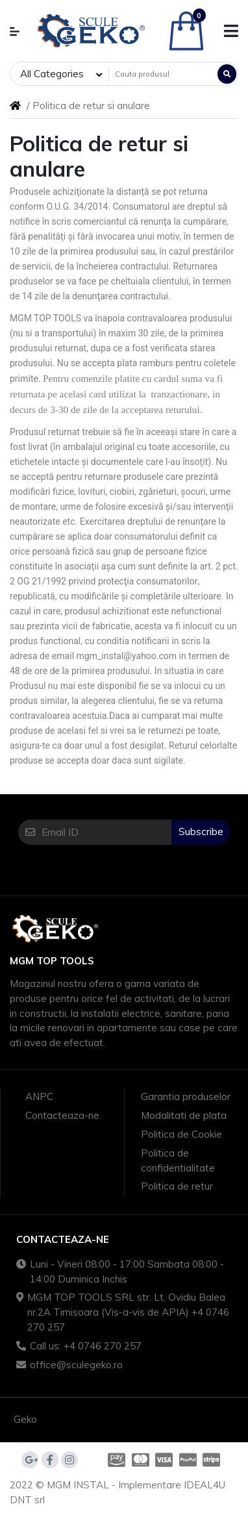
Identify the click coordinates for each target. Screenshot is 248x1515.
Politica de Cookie (181, 1134)
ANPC (39, 1096)
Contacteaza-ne (62, 1115)
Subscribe (201, 831)
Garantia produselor (185, 1096)
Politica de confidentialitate (178, 1160)
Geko (25, 1419)
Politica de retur (177, 1186)
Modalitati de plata (184, 1115)
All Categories (52, 74)
